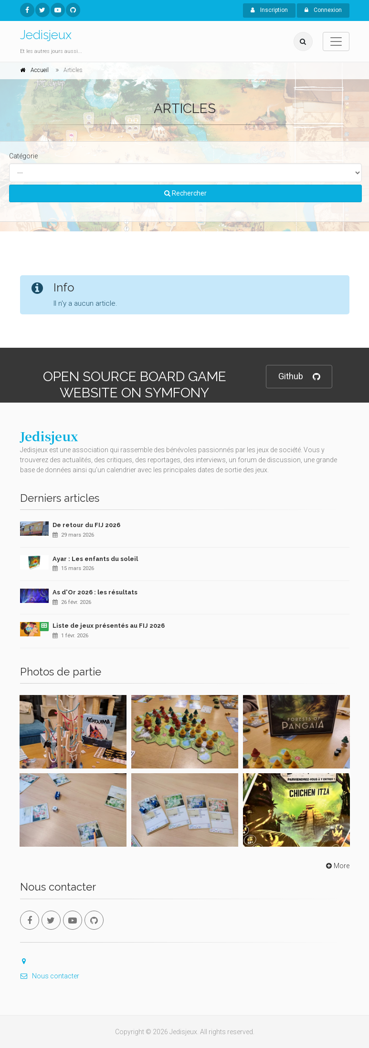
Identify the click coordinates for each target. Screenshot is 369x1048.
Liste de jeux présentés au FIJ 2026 (109, 625)
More (336, 866)
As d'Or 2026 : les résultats (95, 592)
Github (299, 376)
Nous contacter (49, 976)
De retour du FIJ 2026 (86, 525)
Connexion (323, 10)
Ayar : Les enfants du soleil (95, 558)
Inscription (269, 10)
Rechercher (185, 193)
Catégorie (23, 156)
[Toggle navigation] (336, 41)
